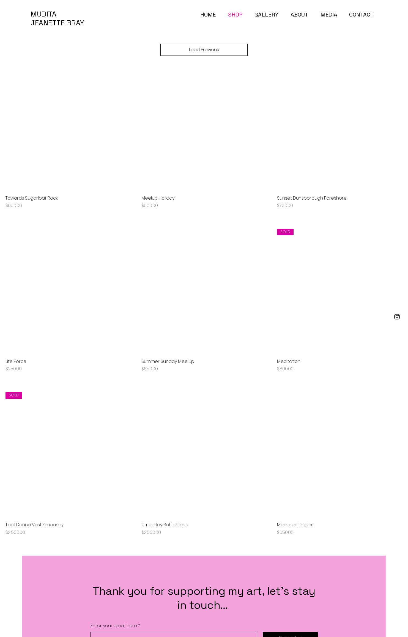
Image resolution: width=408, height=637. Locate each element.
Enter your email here (114, 626)
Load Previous (204, 49)
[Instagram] (397, 316)
